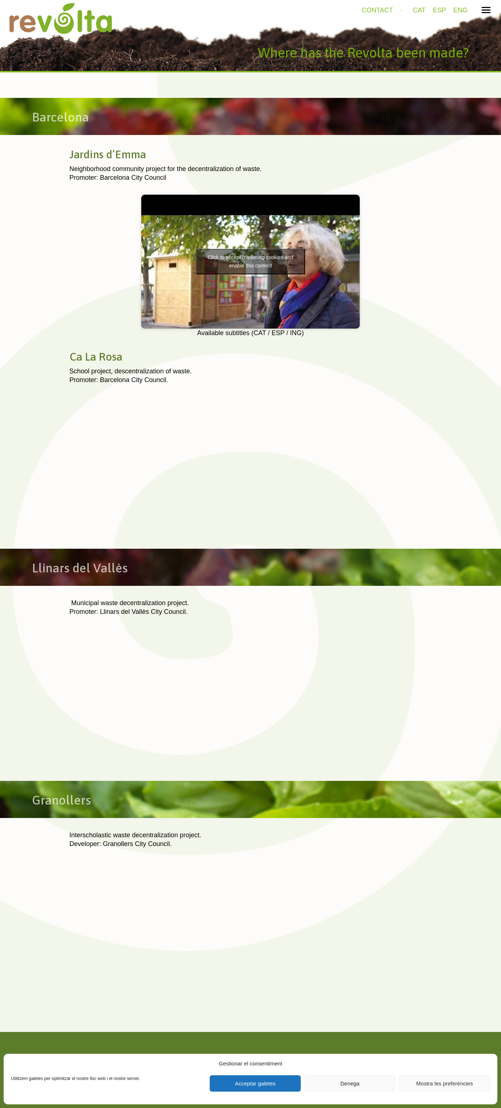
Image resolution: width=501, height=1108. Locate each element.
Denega (350, 1083)
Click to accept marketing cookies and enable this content (250, 261)
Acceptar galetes (255, 1083)
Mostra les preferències (444, 1083)
